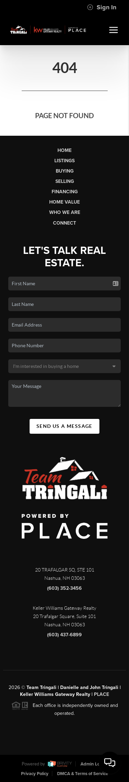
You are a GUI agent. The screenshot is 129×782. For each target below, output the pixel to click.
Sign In (101, 7)
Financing (65, 192)
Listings (64, 161)
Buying (65, 171)
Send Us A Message (64, 426)
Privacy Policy (35, 773)
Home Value (64, 202)
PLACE (101, 697)
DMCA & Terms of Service (82, 773)
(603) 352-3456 (64, 591)
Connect (64, 223)
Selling (64, 181)
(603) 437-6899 (64, 637)
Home (64, 150)
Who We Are (64, 212)
